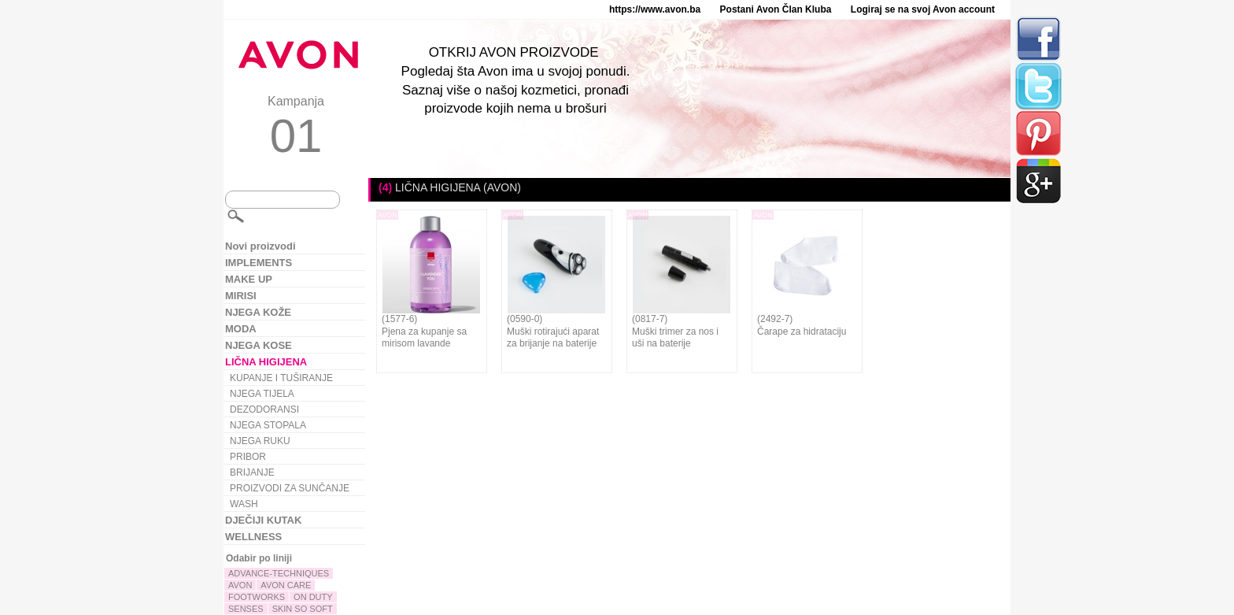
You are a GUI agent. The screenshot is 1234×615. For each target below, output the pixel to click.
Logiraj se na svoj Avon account (923, 9)
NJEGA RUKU (260, 440)
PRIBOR (248, 456)
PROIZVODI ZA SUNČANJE (289, 488)
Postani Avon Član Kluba (776, 9)
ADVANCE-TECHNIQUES (278, 573)
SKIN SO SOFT (302, 608)
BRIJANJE (252, 472)
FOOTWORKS (256, 597)
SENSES (246, 608)
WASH (244, 503)
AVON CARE (285, 585)
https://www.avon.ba (654, 9)
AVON (240, 585)
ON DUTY (313, 597)
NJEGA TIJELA (262, 393)
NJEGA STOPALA (268, 425)
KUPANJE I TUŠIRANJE (281, 377)
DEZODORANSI (264, 409)
